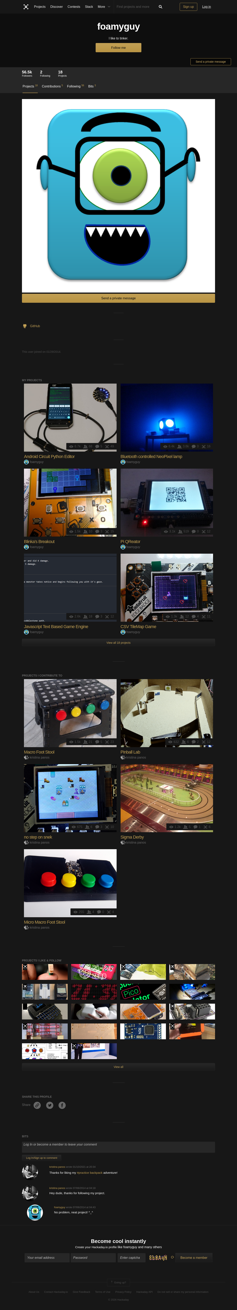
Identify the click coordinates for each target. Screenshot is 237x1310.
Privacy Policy (123, 1292)
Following (75, 86)
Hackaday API (144, 1292)
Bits (92, 86)
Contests (74, 6)
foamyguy (34, 462)
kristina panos (37, 757)
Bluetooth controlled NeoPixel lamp (151, 456)
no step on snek (38, 837)
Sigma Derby (132, 837)
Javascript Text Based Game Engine (56, 626)
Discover (56, 6)
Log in (206, 6)
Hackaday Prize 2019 (123, 967)
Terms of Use (102, 1292)
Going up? (118, 1283)
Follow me (118, 47)
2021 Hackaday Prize (172, 1026)
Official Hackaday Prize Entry (172, 967)
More (105, 6)
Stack (89, 6)
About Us (34, 1292)
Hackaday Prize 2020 (25, 1007)
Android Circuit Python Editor (49, 456)
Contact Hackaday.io (56, 1292)
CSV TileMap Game (138, 626)
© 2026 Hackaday (118, 1300)
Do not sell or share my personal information (183, 1292)
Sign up (188, 6)
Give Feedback (81, 1292)
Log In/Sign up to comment (41, 1157)
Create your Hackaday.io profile (96, 1247)
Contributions (52, 86)
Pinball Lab (130, 752)
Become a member (193, 1258)
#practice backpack (90, 1172)
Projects (40, 6)
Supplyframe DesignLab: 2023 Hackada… (25, 967)
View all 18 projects (118, 642)
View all (118, 1066)
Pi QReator (130, 541)
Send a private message (211, 61)
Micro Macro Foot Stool (44, 922)
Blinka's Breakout (39, 541)
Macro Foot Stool (39, 752)
